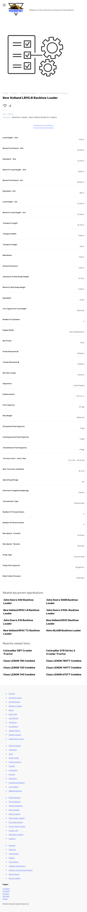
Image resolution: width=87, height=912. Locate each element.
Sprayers (12, 845)
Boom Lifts (13, 714)
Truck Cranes (14, 862)
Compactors (13, 726)
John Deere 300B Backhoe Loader (62, 601)
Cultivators (13, 750)
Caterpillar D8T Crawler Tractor (17, 652)
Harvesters (13, 779)
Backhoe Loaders (29, 93)
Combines (13, 722)
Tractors (12, 858)
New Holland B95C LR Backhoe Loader (21, 612)
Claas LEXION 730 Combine (19, 667)
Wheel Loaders (14, 878)
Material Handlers (15, 791)
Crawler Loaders (15, 735)
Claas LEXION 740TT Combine (63, 667)
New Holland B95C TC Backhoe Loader (21, 632)
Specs (14, 93)
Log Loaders (13, 787)
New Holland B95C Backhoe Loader (62, 622)
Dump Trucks (14, 758)
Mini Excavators (14, 802)
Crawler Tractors (15, 746)
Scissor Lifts (13, 831)
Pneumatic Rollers (16, 822)
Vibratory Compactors (17, 866)
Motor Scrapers (14, 814)
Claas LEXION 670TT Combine (63, 674)
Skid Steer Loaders (16, 835)
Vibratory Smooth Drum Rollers (21, 870)
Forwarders (13, 770)
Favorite (6, 894)
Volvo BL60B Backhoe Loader (63, 630)
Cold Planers (13, 718)
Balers (11, 710)
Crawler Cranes (14, 731)
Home (5, 93)
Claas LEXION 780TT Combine (63, 660)
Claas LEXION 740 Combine (19, 674)
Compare (6, 889)
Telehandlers (14, 854)
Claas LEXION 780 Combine (19, 660)
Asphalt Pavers (14, 702)
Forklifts (12, 766)
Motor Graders (14, 810)
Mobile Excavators (16, 806)
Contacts (6, 891)
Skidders (12, 839)
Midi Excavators (14, 798)
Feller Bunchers (15, 762)
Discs (11, 754)
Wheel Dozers (14, 874)
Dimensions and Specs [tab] (43, 125)
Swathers (12, 850)
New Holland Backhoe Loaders (54, 93)
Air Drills (12, 694)
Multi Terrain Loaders (17, 818)
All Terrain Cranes (15, 698)
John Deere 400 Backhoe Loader (18, 601)
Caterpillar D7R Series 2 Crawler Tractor (60, 652)
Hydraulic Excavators (17, 783)
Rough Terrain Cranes (17, 826)
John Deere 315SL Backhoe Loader (62, 612)
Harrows (12, 774)
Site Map (6, 896)
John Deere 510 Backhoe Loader (18, 622)
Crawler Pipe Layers (16, 739)
